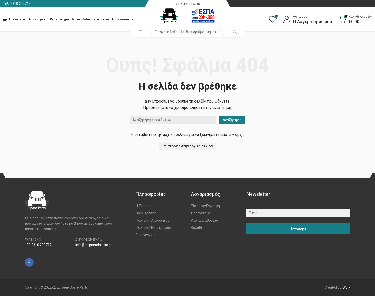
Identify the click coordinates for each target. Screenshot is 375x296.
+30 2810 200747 (38, 245)
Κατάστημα (59, 19)
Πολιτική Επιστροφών (154, 227)
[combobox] (187, 32)
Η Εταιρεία (38, 19)
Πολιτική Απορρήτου (153, 220)
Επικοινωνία (122, 19)
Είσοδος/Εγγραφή (205, 206)
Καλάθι (196, 227)
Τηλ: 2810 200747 (16, 4)
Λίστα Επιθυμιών (204, 220)
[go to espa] (203, 15)
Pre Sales (101, 19)
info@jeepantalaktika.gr (93, 245)
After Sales (81, 19)
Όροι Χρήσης (146, 213)
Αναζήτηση (232, 120)
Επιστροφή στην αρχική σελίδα (187, 146)
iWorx (346, 287)
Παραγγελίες (201, 213)
